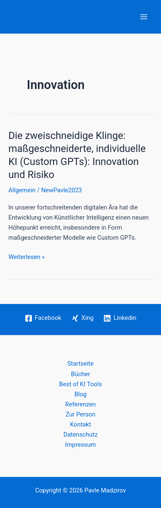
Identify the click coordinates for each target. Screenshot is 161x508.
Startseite (80, 363)
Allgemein (22, 190)
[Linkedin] (120, 318)
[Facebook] (43, 318)
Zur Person (80, 414)
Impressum (80, 444)
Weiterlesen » (26, 257)
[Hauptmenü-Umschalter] (144, 17)
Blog (80, 394)
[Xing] (82, 318)
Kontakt (80, 424)
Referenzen (80, 404)
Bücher (80, 374)
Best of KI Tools (80, 384)
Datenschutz (80, 434)
